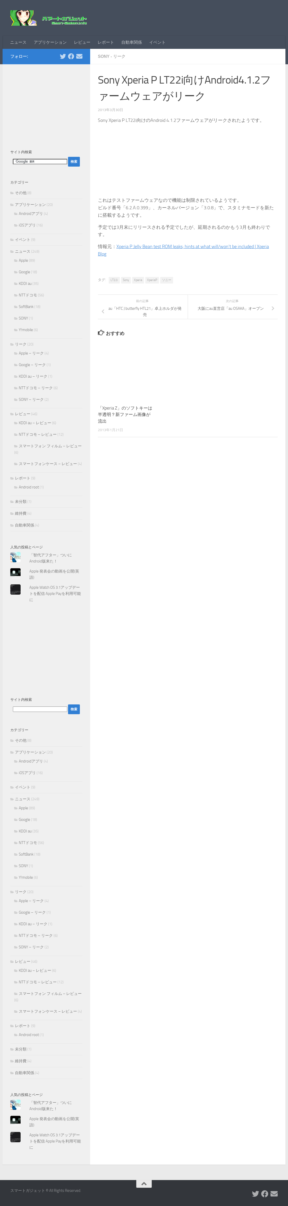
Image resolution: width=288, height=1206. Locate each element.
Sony (126, 280)
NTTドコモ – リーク (36, 388)
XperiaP (152, 280)
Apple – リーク (31, 353)
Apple (23, 260)
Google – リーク (32, 364)
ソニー (166, 280)
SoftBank (26, 306)
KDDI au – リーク (33, 376)
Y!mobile (26, 330)
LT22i (114, 280)
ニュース (18, 42)
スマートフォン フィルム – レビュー (50, 446)
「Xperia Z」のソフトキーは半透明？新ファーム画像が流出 (125, 414)
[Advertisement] (46, 104)
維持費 (21, 513)
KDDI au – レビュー (35, 423)
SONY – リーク (31, 399)
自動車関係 (131, 42)
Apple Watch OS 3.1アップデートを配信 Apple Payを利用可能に (55, 593)
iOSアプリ (27, 225)
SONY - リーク (111, 56)
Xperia (138, 280)
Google (24, 272)
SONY (23, 318)
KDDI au (25, 283)
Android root (29, 487)
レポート (106, 42)
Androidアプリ (31, 213)
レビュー (82, 42)
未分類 (21, 501)
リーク (21, 344)
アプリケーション (50, 42)
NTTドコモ (28, 295)
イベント (157, 42)
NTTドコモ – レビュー (38, 434)
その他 (21, 193)
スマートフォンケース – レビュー (48, 463)
